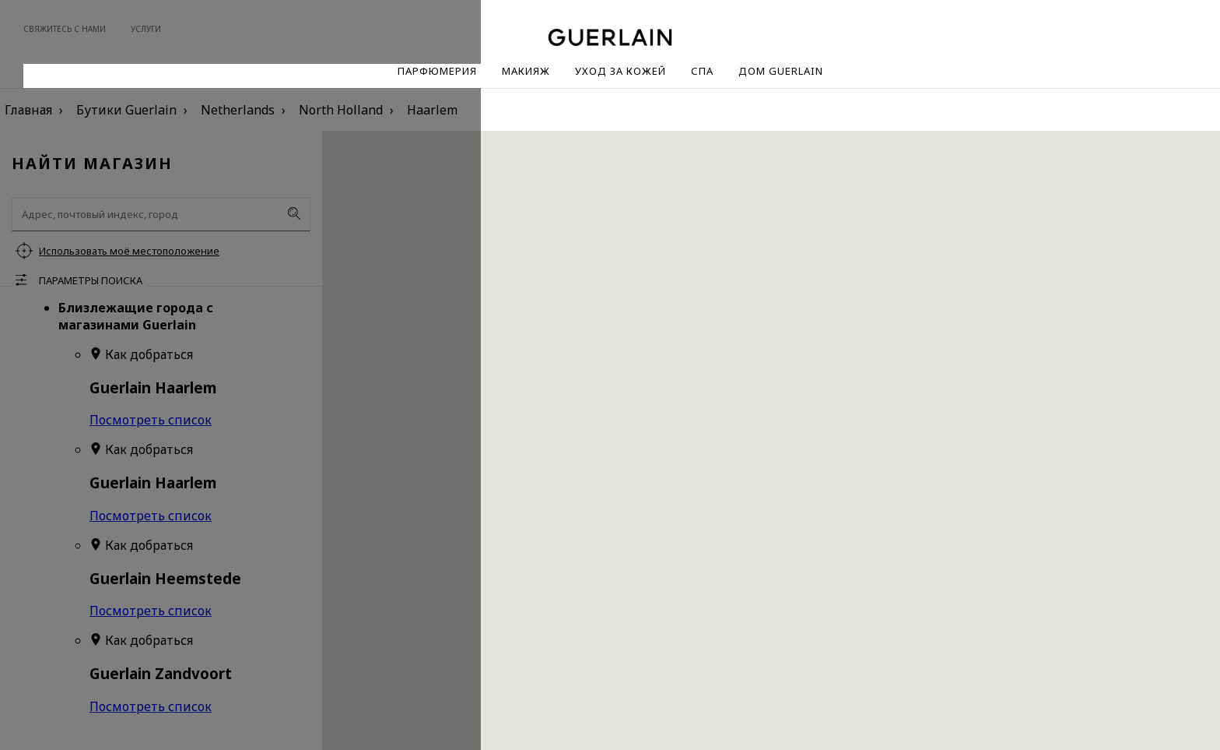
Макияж (526, 71)
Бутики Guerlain (126, 109)
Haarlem (432, 109)
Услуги (146, 28)
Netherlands (238, 109)
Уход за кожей (620, 71)
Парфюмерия (437, 71)
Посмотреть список (150, 419)
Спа (702, 71)
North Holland (341, 109)
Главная (28, 109)
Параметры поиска (90, 280)
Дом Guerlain (780, 71)
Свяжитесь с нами (64, 28)
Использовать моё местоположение (129, 251)
